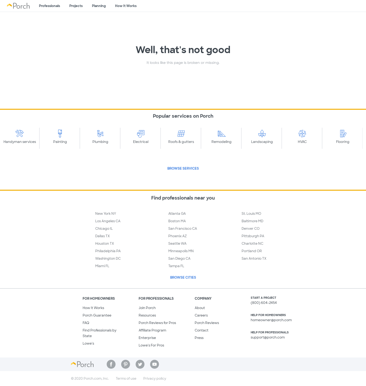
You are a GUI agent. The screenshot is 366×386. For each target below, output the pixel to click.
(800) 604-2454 (264, 303)
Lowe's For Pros (151, 345)
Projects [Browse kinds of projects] (76, 6)
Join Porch (147, 308)
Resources (147, 315)
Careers (201, 315)
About (200, 308)
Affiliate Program (152, 330)
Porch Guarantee (97, 315)
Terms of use (126, 378)
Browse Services (183, 168)
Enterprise (147, 338)
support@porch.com (268, 337)
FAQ (86, 323)
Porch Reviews (207, 323)
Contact (201, 330)
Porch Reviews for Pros (157, 323)
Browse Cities (183, 277)
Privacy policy (154, 378)
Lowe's (88, 343)
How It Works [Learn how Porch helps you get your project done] (126, 6)
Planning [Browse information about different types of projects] (99, 6)
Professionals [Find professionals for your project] (49, 6)
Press (199, 338)
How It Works (93, 308)
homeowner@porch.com (271, 320)
